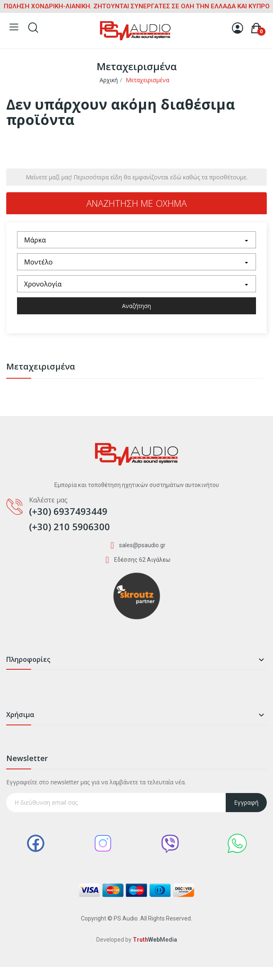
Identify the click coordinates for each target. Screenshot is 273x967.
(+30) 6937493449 (68, 511)
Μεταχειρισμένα (40, 367)
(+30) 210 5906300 (69, 526)
